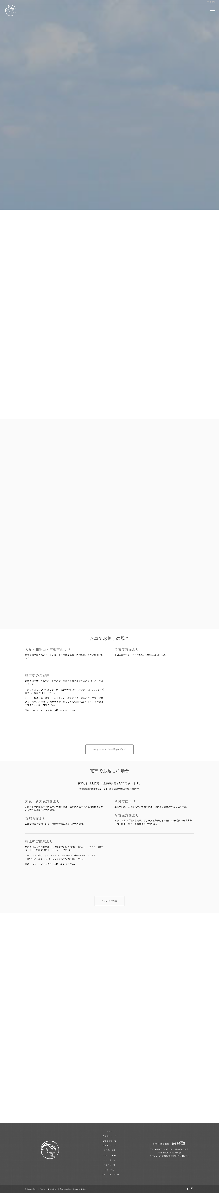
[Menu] (211, 10)
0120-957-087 (161, 1149)
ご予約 (211, 2)
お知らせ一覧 (109, 1165)
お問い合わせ (109, 1160)
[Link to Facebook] (188, 1189)
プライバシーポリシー (109, 1174)
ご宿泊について (109, 1141)
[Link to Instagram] (192, 1189)
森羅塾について (109, 1136)
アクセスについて (109, 1155)
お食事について (109, 1146)
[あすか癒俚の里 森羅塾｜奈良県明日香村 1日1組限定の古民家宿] (10, 10)
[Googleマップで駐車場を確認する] (109, 749)
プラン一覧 (109, 1170)
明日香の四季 (109, 1150)
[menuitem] (211, 10)
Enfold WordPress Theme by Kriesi (72, 1189)
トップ (109, 1131)
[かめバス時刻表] (109, 901)
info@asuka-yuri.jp (172, 1153)
